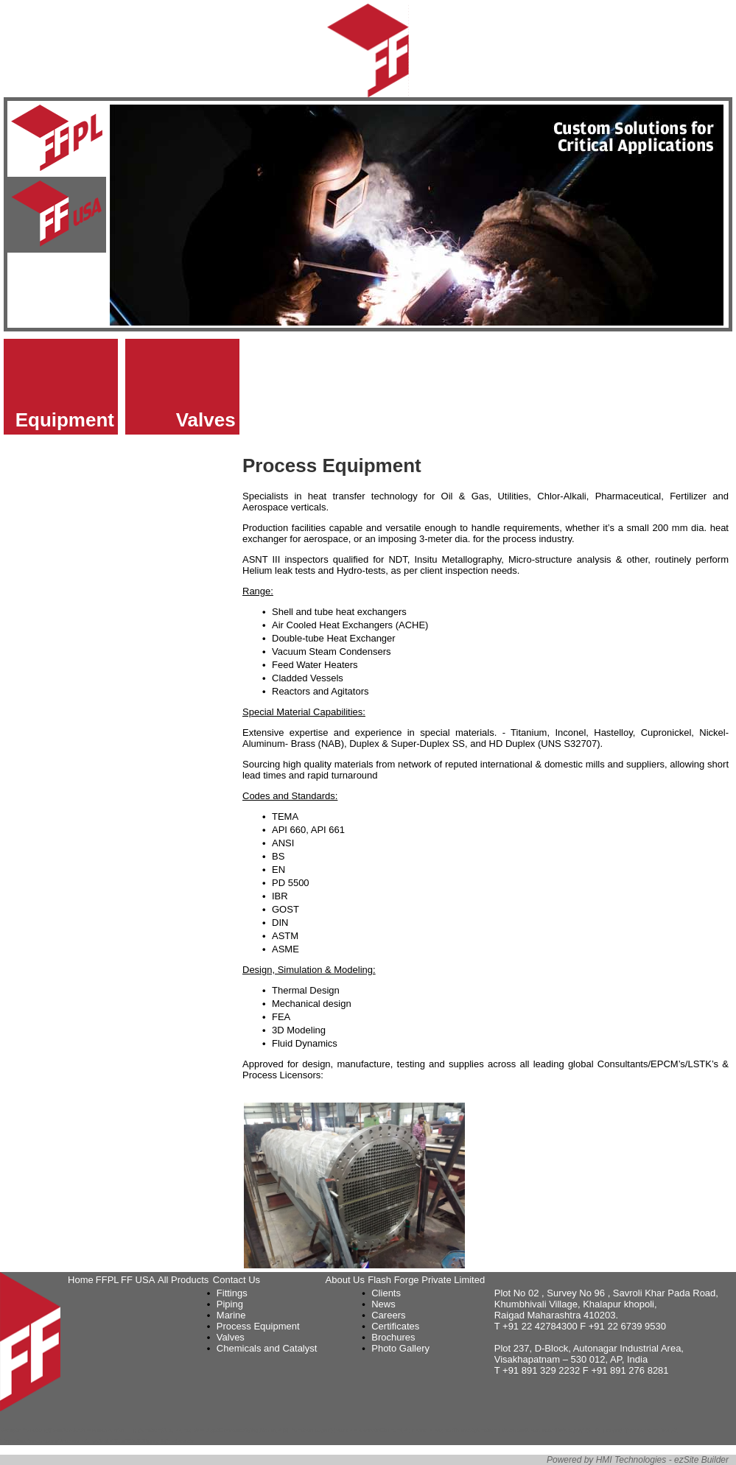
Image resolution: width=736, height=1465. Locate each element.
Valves (206, 420)
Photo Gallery (400, 1348)
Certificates (395, 1326)
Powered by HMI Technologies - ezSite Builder (638, 1460)
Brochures (393, 1337)
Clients (386, 1293)
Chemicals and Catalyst (267, 1348)
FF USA (138, 1279)
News (383, 1304)
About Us (345, 1279)
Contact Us (236, 1279)
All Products (183, 1279)
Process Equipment (258, 1326)
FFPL (107, 1279)
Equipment (64, 420)
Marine (231, 1315)
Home (81, 1279)
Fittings (232, 1293)
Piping (230, 1304)
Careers (388, 1315)
